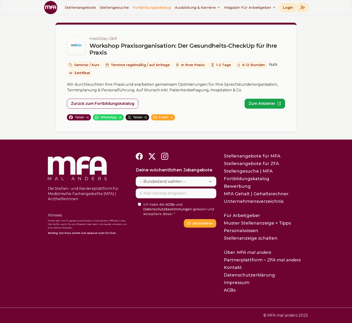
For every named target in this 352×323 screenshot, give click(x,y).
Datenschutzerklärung (249, 275)
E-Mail (163, 117)
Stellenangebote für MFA (252, 156)
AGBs (170, 204)
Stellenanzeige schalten (251, 238)
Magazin (232, 7)
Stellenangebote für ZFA (251, 163)
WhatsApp (108, 117)
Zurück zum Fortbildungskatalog (102, 103)
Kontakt (233, 267)
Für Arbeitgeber (258, 7)
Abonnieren (200, 223)
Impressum (236, 282)
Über (247, 252)
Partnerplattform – (262, 260)
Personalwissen (241, 230)
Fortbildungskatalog (152, 7)
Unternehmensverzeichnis (253, 201)
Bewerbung (237, 186)
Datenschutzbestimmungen (167, 209)
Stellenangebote (80, 7)
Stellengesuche (114, 7)
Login (288, 7)
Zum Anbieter (265, 103)
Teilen (79, 117)
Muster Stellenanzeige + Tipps (257, 223)
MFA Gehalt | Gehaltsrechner (256, 193)
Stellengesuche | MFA (248, 171)
